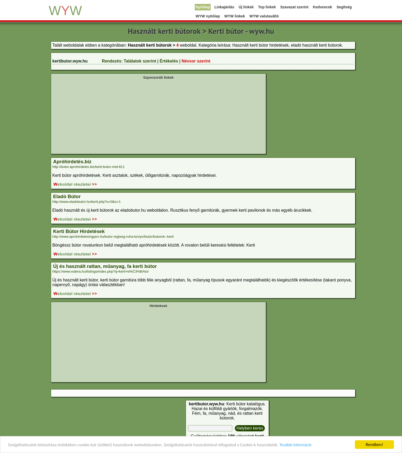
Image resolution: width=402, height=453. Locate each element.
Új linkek (246, 7)
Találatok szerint (140, 61)
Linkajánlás (224, 7)
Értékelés (169, 61)
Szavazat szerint (294, 7)
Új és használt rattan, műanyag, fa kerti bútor (105, 266)
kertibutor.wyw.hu (69, 61)
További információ (295, 445)
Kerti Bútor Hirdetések (79, 231)
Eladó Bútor (67, 196)
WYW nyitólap (208, 16)
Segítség (344, 7)
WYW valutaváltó (264, 16)
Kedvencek (322, 7)
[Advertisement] (158, 116)
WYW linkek (234, 16)
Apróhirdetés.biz (72, 161)
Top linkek (267, 7)
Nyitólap (203, 7)
